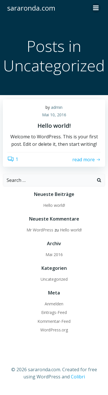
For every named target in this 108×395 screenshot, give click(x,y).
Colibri (78, 377)
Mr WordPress (39, 230)
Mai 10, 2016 (54, 114)
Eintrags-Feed (54, 312)
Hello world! (54, 205)
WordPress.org (54, 330)
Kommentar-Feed (54, 321)
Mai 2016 (54, 254)
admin (56, 107)
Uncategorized (54, 279)
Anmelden (54, 303)
